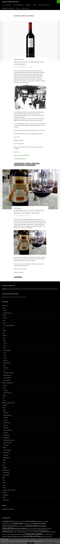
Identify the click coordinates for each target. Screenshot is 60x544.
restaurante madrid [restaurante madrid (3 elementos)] (6, 534)
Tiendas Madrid (6, 475)
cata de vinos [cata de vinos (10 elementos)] (18, 523)
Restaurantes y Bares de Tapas (8, 8)
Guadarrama (6, 427)
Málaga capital (6, 457)
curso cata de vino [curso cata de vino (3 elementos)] (17, 530)
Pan (3, 327)
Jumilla (5, 357)
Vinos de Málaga (6, 377)
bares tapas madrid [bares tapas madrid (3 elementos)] (21, 521)
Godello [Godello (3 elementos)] (22, 531)
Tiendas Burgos (6, 472)
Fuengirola (5, 455)
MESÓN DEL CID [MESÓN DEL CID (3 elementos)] (37, 531)
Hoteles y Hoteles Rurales (7, 382)
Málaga (4, 447)
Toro (4, 370)
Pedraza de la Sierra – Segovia (9, 490)
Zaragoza (5, 467)
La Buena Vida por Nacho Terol (10, 1)
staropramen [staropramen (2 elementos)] (51, 534)
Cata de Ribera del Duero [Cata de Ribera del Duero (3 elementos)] (7, 523)
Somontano (5, 367)
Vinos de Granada (7, 375)
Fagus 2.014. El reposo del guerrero (29, 63)
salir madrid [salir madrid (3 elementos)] (46, 534)
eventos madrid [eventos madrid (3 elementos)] (16, 531)
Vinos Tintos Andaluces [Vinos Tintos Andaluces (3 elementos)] (47, 536)
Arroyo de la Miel (7, 450)
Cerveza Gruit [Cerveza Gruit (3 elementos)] (29, 528)
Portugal (4, 492)
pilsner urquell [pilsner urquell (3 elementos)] (52, 531)
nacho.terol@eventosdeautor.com (22, 155)
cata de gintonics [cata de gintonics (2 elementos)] (46, 521)
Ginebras (5, 317)
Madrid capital (6, 435)
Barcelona (5, 405)
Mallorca (5, 360)
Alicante (5, 342)
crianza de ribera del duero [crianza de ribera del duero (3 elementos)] (7, 530)
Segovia (4, 395)
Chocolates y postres (7, 312)
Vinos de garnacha (31, 165)
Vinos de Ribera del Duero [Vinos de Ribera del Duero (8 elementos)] (32, 536)
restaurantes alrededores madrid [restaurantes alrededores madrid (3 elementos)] (17, 534)
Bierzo (4, 345)
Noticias (4, 322)
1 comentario (25, 215)
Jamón (4, 320)
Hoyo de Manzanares (7, 430)
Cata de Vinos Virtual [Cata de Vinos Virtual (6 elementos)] (8, 526)
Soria (4, 397)
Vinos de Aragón (35, 163)
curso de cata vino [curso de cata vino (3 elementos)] (25, 530)
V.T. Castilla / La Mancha (8, 372)
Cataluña (5, 385)
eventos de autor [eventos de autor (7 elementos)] (7, 532)
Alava (4, 480)
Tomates (4, 335)
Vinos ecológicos (25, 8)
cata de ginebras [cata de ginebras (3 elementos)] (39, 521)
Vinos (22, 59)
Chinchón (5, 390)
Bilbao (4, 407)
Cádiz (4, 347)
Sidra (4, 332)
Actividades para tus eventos (8, 509)
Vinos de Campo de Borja (20, 165)
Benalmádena (6, 452)
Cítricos (4, 315)
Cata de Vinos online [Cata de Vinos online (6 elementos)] (39, 523)
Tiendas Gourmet (5, 470)
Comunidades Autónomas (9, 325)
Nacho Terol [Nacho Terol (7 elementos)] (45, 532)
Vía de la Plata (6, 500)
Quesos (4, 330)
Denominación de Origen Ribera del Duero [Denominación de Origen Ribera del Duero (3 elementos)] (38, 530)
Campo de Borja (17, 59)
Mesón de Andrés (37, 147)
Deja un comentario (27, 67)
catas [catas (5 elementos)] (17, 526)
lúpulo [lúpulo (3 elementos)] (25, 531)
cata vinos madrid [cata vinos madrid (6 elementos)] (19, 528)
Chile (4, 355)
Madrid (4, 387)
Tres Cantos (5, 445)
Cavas (4, 352)
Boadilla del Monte (7, 415)
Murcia (4, 487)
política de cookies (22, 541)
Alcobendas (5, 412)
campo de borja (18, 277)
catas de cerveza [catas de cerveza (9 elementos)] (32, 526)
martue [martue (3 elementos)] (31, 531)
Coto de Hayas (39, 133)
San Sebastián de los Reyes (9, 440)
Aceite (4, 308)
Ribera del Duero (7, 362)
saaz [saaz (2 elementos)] (42, 534)
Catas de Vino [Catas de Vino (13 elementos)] (8, 528)
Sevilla (4, 462)
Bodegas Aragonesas (19, 272)
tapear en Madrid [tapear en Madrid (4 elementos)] (12, 536)
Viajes (18, 8)
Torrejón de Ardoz (7, 392)
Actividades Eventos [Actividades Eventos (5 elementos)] (8, 521)
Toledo (4, 400)
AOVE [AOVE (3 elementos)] (15, 521)
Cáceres (4, 485)
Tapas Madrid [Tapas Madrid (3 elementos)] (5, 536)
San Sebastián (6, 495)
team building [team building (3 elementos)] (20, 536)
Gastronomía (5, 305)
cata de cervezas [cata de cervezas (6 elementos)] (30, 521)
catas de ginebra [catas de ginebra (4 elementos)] (42, 526)
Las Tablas (5, 432)
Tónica (4, 337)
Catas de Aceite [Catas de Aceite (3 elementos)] (22, 526)
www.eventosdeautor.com (20, 158)
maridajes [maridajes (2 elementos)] (28, 531)
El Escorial (5, 425)
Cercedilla (5, 417)
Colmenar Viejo (6, 422)
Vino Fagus (28, 163)
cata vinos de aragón (19, 163)
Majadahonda (6, 437)
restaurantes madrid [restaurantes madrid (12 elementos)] (33, 534)
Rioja (4, 365)
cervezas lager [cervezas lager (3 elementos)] (48, 528)
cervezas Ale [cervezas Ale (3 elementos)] (34, 528)
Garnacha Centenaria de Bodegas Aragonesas (29, 211)
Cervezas (5, 310)
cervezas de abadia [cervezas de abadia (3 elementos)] (41, 528)
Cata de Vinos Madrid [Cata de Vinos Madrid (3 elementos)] (28, 523)
